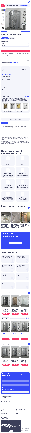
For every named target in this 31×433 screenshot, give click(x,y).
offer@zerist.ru (4, 417)
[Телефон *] (15, 385)
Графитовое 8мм (23, 69)
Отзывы (17, 413)
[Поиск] (26, 2)
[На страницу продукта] (5, 305)
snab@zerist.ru (4, 418)
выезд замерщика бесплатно (14, 62)
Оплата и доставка (4, 413)
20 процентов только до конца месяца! (23, 5)
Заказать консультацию (15, 243)
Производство (3, 409)
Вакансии (17, 410)
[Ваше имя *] (15, 381)
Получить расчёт (6, 313)
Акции (2, 410)
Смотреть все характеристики (6, 74)
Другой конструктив (20, 91)
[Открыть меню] (29, 2)
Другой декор (12, 91)
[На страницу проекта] (6, 220)
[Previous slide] (25, 96)
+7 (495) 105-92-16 (5, 258)
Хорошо (11, 430)
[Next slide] (28, 96)
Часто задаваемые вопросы (20, 409)
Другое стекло (5, 91)
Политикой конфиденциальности (10, 389)
